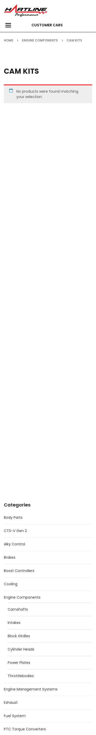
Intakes (14, 622)
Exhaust (11, 702)
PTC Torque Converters (25, 729)
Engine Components (40, 40)
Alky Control (14, 544)
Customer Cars (47, 25)
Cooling (10, 584)
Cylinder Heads (21, 649)
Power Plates (19, 662)
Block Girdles (19, 636)
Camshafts (18, 609)
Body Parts (13, 517)
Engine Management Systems (31, 689)
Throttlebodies (21, 675)
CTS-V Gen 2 (15, 530)
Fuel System (15, 715)
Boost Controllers (19, 570)
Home (8, 40)
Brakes (9, 557)
